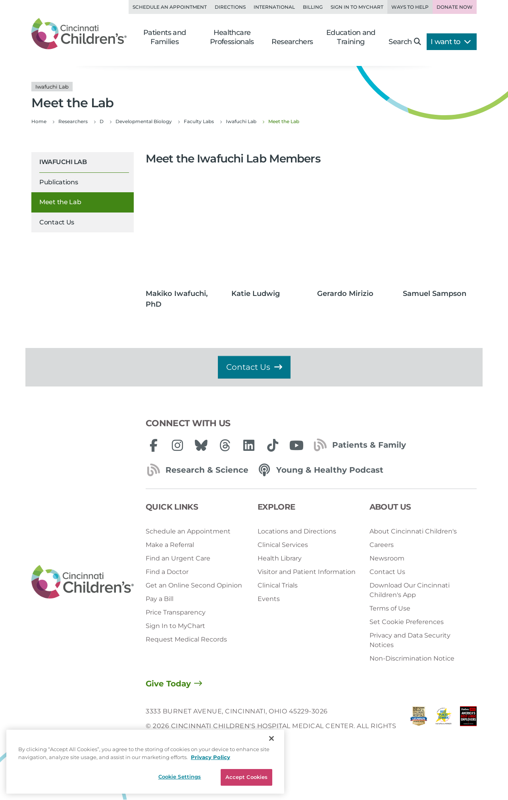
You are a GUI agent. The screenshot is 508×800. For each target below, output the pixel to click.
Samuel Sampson (434, 293)
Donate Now (455, 7)
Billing (313, 7)
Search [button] (405, 41)
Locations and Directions (297, 531)
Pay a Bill (159, 599)
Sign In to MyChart (175, 626)
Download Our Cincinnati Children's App (409, 590)
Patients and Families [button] (164, 37)
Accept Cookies (246, 777)
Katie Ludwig (255, 293)
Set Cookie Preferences (406, 622)
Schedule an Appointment (170, 7)
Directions (230, 7)
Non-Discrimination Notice (411, 658)
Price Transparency (176, 612)
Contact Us (56, 222)
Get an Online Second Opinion (194, 585)
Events (269, 599)
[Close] (271, 738)
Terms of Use (389, 608)
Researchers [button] (292, 41)
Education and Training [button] (350, 37)
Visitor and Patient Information (307, 572)
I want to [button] (451, 41)
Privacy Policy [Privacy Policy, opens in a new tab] (210, 757)
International (274, 7)
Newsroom (386, 558)
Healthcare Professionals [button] (232, 37)
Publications (58, 182)
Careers (381, 545)
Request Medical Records (186, 639)
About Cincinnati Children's (413, 531)
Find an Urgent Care (178, 558)
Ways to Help (410, 7)
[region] (145, 762)
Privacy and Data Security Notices (409, 640)
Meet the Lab (60, 202)
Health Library (280, 558)
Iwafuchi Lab (63, 162)
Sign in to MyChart (357, 7)
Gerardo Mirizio (345, 293)
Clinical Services (283, 545)
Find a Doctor (167, 572)
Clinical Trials (278, 585)
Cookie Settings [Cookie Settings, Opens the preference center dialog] (179, 776)
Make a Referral (170, 545)
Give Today (168, 683)
